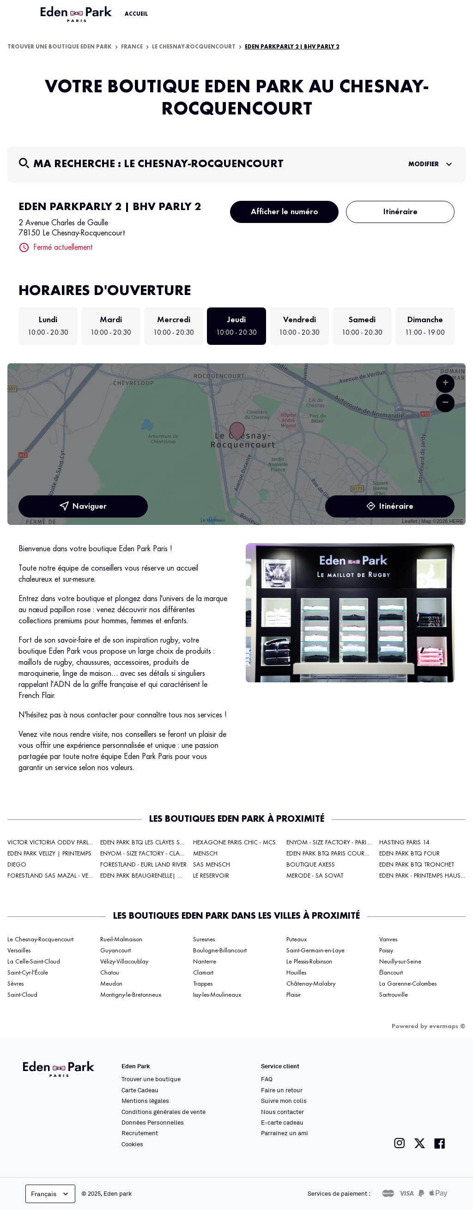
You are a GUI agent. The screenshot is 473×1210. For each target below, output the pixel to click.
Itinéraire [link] (389, 506)
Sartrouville (393, 995)
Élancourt (391, 972)
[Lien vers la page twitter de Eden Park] (419, 1143)
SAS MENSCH (211, 864)
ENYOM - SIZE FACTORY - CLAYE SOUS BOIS (159, 853)
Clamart (203, 972)
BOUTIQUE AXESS (310, 864)
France (132, 47)
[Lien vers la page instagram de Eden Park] (399, 1143)
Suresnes (204, 939)
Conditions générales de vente (163, 1111)
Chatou (109, 972)
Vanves (388, 939)
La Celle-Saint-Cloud (33, 961)
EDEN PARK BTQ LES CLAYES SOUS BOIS (154, 842)
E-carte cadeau (282, 1122)
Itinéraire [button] (400, 212)
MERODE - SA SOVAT (314, 876)
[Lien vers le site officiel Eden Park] (77, 14)
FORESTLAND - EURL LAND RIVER (143, 864)
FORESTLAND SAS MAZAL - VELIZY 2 (55, 876)
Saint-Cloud (22, 995)
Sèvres (15, 984)
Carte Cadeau (139, 1090)
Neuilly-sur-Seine (400, 961)
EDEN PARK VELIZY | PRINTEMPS (49, 853)
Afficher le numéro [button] (284, 212)
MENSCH (205, 853)
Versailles (18, 950)
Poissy (386, 950)
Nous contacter (282, 1111)
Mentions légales (145, 1100)
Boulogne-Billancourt (220, 950)
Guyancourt (115, 950)
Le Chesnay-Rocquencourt (194, 47)
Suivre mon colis (284, 1100)
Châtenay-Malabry (310, 984)
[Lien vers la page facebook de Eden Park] (439, 1143)
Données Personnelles (152, 1122)
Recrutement (139, 1133)
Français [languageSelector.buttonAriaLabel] (50, 1193)
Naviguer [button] (83, 506)
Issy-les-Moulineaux (217, 995)
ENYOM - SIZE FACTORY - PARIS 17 (332, 842)
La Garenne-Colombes (408, 984)
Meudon (111, 984)
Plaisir (293, 995)
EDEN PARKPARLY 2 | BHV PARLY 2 (292, 47)
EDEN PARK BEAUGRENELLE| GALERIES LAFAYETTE (165, 876)
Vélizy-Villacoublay (124, 961)
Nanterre (204, 961)
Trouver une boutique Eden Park (59, 47)
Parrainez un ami (284, 1133)
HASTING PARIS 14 (404, 842)
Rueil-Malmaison (121, 939)
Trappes (202, 984)
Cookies (132, 1144)
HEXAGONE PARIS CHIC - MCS (234, 842)
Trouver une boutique (151, 1079)
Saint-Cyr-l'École (27, 972)
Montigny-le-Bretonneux (130, 995)
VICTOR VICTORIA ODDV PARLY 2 (52, 842)
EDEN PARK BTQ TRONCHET (416, 864)
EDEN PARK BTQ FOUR (409, 853)
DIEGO (16, 864)
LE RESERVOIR (211, 876)
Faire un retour (282, 1090)
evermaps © (447, 1026)
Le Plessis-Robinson (309, 961)
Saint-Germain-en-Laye (315, 950)
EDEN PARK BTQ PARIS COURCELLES (334, 853)
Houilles (296, 972)
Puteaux (296, 939)
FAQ (267, 1079)
